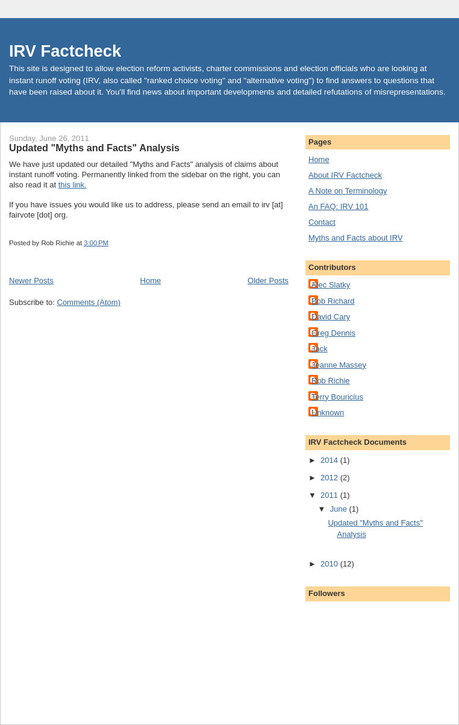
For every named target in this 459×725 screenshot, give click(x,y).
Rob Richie (330, 380)
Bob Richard (333, 301)
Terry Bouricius (337, 396)
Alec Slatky (330, 284)
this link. (72, 184)
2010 (330, 563)
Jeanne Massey (338, 364)
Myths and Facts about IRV (355, 237)
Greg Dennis (333, 332)
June (339, 508)
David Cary (330, 316)
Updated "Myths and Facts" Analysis (94, 147)
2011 (330, 495)
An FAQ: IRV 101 (338, 206)
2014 (330, 460)
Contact (322, 222)
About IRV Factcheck (345, 175)
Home (150, 280)
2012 (330, 477)
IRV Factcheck (65, 51)
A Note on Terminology (347, 190)
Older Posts (268, 280)
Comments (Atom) (88, 302)
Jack (319, 348)
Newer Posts (31, 280)
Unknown (327, 412)
